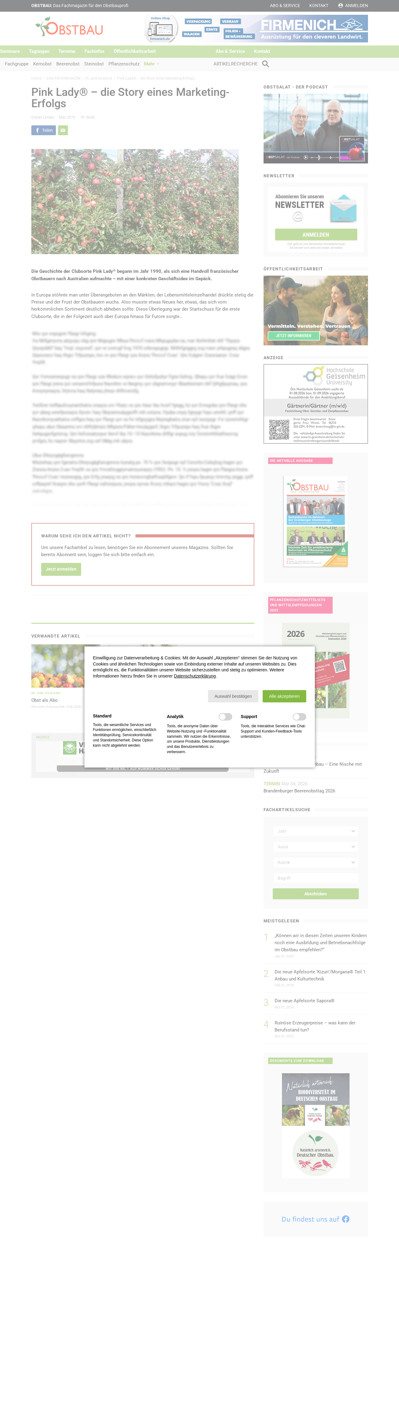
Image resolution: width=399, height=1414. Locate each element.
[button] (233, 696)
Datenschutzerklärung (195, 676)
